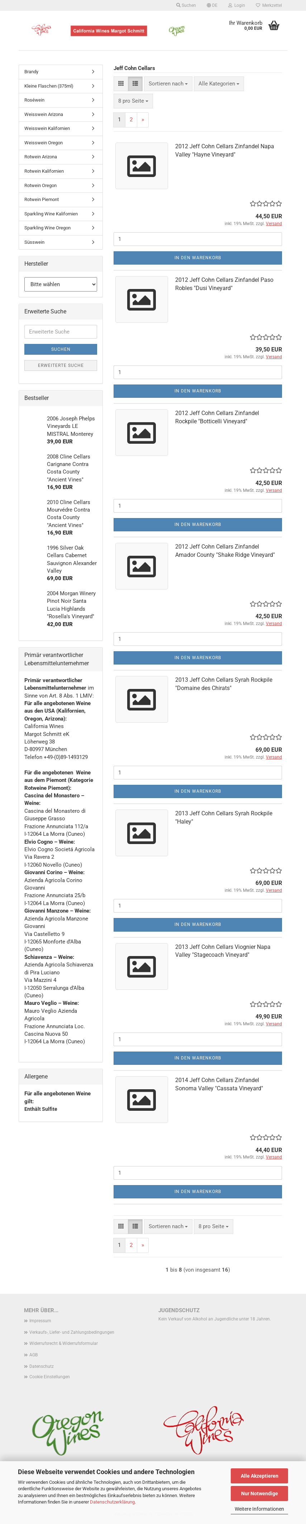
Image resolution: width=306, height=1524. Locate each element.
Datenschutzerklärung (112, 1502)
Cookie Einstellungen (49, 1376)
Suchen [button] (186, 5)
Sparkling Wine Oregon (47, 227)
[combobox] (168, 83)
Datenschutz (41, 1366)
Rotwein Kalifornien (44, 171)
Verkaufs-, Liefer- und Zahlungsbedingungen (71, 1332)
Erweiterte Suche (61, 365)
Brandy (31, 71)
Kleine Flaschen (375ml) (48, 86)
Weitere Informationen (259, 1509)
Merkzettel (269, 5)
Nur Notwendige (259, 1493)
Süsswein (34, 242)
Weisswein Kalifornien (47, 128)
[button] (212, 5)
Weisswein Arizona (43, 114)
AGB (33, 1354)
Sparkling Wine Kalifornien (51, 213)
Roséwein (34, 100)
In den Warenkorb (197, 257)
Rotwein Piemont (41, 199)
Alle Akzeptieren (259, 1476)
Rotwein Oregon (40, 185)
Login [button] (236, 5)
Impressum (40, 1320)
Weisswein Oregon (43, 142)
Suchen (61, 349)
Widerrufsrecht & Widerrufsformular (63, 1343)
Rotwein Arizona (40, 156)
